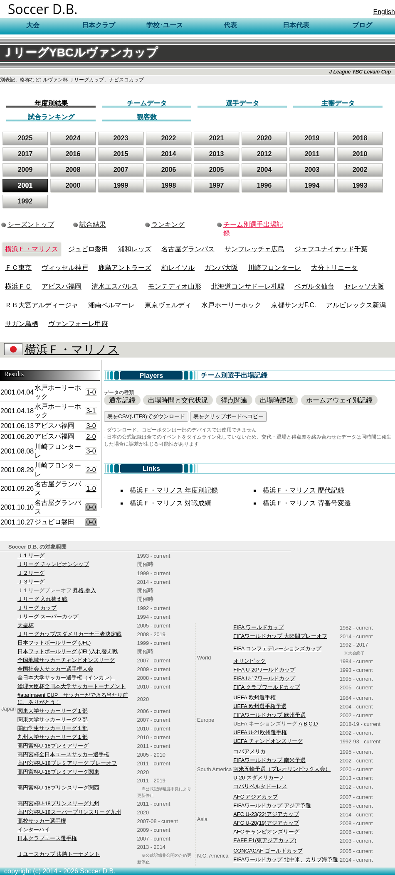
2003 (312, 169)
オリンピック (249, 661)
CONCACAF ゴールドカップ (267, 851)
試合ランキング (51, 116)
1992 (25, 201)
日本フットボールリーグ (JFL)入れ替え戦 (67, 651)
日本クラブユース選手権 (47, 838)
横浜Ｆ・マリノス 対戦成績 (170, 503)
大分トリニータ (334, 267)
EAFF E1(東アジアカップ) (264, 840)
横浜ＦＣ (18, 286)
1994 (312, 185)
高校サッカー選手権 (41, 821)
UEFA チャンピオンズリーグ (267, 741)
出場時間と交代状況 (178, 400)
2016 (73, 153)
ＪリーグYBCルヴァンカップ (80, 52)
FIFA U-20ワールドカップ (264, 670)
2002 (360, 169)
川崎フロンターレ (274, 267)
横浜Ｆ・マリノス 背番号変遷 (307, 503)
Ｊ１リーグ (30, 555)
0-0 (91, 507)
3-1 (91, 410)
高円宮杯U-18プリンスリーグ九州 (58, 803)
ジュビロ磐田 (88, 248)
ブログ (362, 25)
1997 (216, 185)
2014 (168, 153)
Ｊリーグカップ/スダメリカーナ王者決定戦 (69, 634)
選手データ (242, 103)
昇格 (78, 590)
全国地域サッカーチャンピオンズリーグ (66, 660)
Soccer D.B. (43, 9)
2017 (25, 153)
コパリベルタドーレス (260, 786)
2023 (121, 138)
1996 (264, 185)
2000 (73, 185)
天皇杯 (25, 625)
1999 (121, 185)
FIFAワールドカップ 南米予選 (269, 760)
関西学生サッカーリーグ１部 (52, 728)
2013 (216, 153)
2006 (168, 169)
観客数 (147, 116)
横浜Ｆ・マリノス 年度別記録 (174, 490)
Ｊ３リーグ (30, 581)
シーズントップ (30, 224)
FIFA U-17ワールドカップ (264, 678)
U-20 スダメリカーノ (258, 778)
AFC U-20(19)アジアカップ (266, 823)
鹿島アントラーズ (124, 267)
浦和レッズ (134, 248)
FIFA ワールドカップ (258, 627)
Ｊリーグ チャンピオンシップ (53, 564)
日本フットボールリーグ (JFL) (54, 643)
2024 (73, 138)
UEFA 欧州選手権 (254, 697)
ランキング (168, 224)
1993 (360, 185)
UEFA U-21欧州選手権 (260, 732)
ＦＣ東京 (18, 267)
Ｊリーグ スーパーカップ (48, 616)
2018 (360, 138)
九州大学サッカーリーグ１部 (52, 737)
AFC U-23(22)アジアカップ (266, 814)
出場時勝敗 (276, 400)
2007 (121, 169)
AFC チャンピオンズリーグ (266, 831)
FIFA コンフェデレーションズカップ (277, 648)
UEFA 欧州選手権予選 (259, 706)
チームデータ (147, 103)
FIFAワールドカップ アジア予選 (272, 805)
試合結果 (92, 224)
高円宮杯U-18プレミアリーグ (53, 746)
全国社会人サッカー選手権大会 (55, 669)
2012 (264, 153)
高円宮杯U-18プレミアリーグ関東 (58, 772)
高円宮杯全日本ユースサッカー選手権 (63, 754)
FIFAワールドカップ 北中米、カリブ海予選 (285, 859)
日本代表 (296, 25)
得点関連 (234, 400)
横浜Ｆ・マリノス (31, 248)
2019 (312, 138)
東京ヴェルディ (168, 305)
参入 (90, 590)
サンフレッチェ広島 (254, 248)
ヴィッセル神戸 (65, 267)
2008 (73, 169)
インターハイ (33, 829)
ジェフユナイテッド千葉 (331, 248)
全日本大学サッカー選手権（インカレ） (66, 677)
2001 (25, 185)
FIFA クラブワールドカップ (266, 687)
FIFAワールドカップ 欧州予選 (269, 715)
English (384, 11)
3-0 (91, 425)
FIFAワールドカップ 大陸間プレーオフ (280, 636)
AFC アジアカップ (255, 797)
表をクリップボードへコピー (228, 416)
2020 (264, 138)
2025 (25, 138)
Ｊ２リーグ (30, 573)
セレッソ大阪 (364, 286)
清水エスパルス (114, 286)
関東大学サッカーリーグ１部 (52, 711)
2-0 (91, 436)
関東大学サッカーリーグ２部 (52, 719)
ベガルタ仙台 (314, 286)
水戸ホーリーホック (231, 305)
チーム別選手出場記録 (253, 229)
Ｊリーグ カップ (37, 608)
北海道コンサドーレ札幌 (247, 286)
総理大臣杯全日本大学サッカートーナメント (71, 686)
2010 (360, 153)
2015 (121, 153)
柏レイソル (178, 267)
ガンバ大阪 (221, 267)
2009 (25, 169)
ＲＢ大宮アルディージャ (41, 305)
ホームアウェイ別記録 (339, 400)
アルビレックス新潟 (356, 305)
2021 (216, 138)
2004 (264, 169)
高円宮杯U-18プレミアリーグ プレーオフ (67, 763)
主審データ (338, 103)
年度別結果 (51, 103)
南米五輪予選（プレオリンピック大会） (282, 769)
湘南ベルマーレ (111, 305)
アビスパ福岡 (61, 286)
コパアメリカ (249, 751)
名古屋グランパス (188, 248)
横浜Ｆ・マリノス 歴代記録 (303, 490)
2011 (312, 153)
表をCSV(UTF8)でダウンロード (146, 416)
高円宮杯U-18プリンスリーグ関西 (58, 787)
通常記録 (122, 400)
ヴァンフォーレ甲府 (78, 323)
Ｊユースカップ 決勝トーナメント (58, 854)
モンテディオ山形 (174, 286)
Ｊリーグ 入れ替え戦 (42, 599)
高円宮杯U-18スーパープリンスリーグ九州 (69, 812)
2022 (168, 138)
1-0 (91, 392)
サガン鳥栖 (21, 323)
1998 (168, 185)
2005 (216, 169)
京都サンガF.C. (293, 305)
